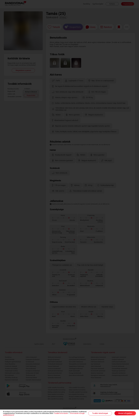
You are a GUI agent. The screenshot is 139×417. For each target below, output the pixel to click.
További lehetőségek (100, 413)
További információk (61, 413)
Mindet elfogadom (125, 413)
